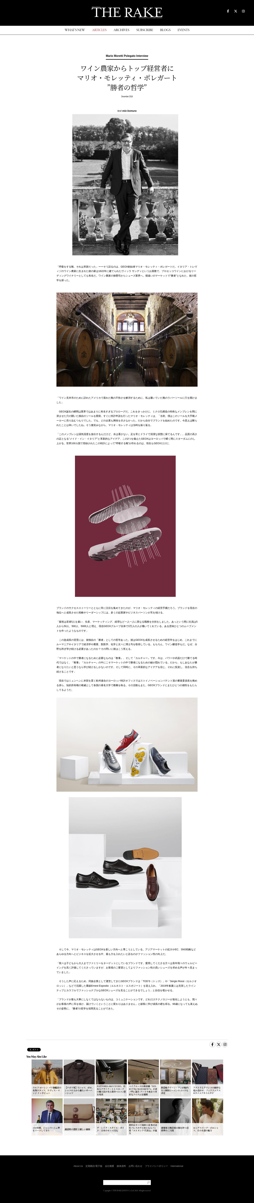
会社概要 (109, 1166)
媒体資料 (121, 1166)
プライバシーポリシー (156, 1166)
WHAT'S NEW (75, 30)
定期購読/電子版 (94, 1166)
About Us (78, 1166)
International (177, 1166)
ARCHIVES (121, 30)
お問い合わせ (135, 1166)
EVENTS (183, 30)
